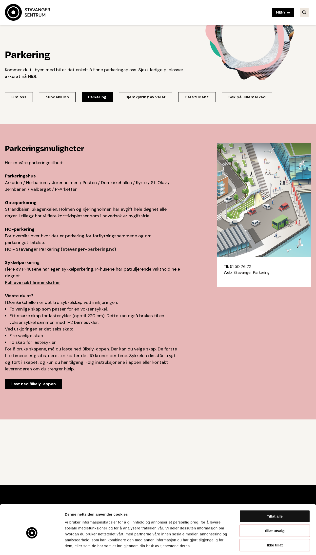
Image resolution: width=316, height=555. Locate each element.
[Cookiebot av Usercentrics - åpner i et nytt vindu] (32, 545)
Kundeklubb (57, 97)
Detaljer (263, 545)
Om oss (18, 97)
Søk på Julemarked (247, 97)
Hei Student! (197, 97)
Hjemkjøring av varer (145, 97)
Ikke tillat (275, 523)
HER (32, 76)
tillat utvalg (274, 509)
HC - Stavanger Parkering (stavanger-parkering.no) (60, 249)
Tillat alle (275, 495)
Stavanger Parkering (252, 272)
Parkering (97, 97)
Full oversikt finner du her (32, 282)
